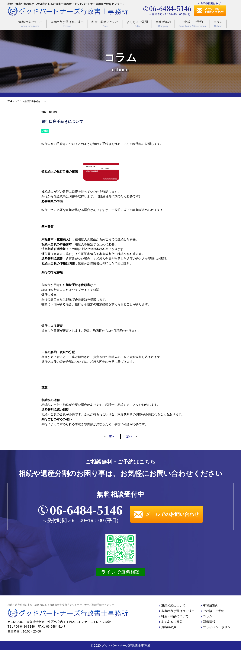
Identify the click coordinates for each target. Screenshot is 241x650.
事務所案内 (163, 24)
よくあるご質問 (137, 24)
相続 (45, 130)
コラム (218, 24)
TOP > (11, 101)
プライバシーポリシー (218, 627)
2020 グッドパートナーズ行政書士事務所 (122, 645)
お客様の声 (168, 627)
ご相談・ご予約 (192, 24)
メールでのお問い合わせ (166, 514)
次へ (129, 436)
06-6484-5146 (86, 510)
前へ (112, 436)
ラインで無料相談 (120, 572)
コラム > (19, 101)
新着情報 (209, 621)
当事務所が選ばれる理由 (67, 24)
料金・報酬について (105, 24)
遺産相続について (30, 24)
